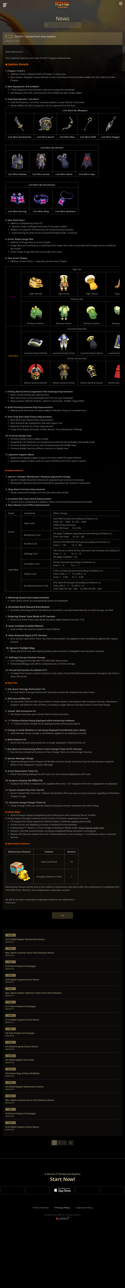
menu (5, 5)
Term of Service (40, 1267)
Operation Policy (85, 1267)
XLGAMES (62, 1279)
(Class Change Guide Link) (96, 871)
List (62, 961)
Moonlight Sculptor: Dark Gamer (62, 4)
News (63, 19)
